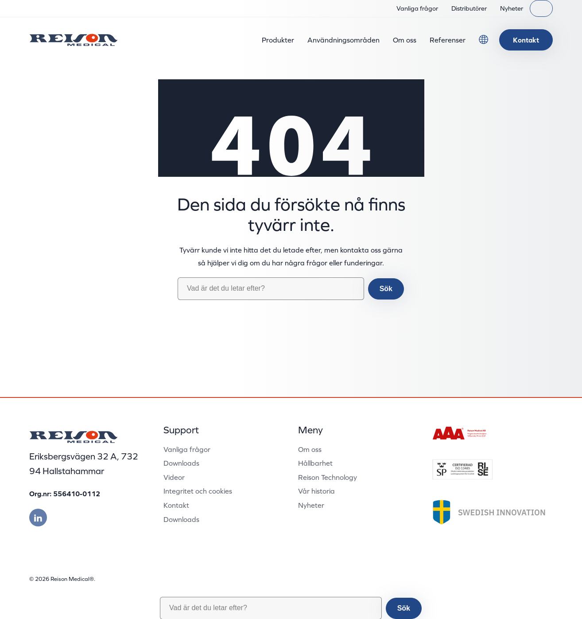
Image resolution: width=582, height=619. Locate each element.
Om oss (404, 40)
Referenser (448, 40)
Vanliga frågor (417, 8)
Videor (174, 477)
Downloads (181, 463)
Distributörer (469, 8)
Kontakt (526, 40)
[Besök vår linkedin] (38, 517)
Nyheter (511, 8)
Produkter (278, 40)
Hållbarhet (315, 463)
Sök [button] (386, 288)
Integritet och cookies (197, 491)
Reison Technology (327, 477)
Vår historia (316, 491)
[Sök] (541, 8)
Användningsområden (343, 40)
